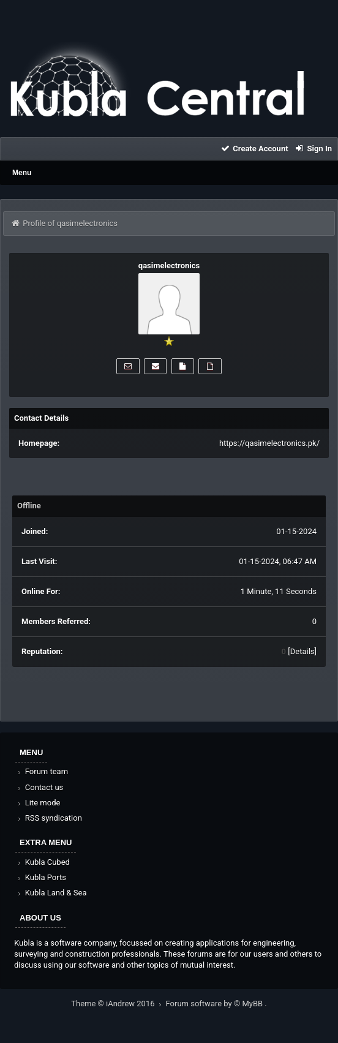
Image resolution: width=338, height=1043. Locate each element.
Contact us (39, 787)
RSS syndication (49, 818)
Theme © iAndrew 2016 (118, 1003)
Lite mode (38, 802)
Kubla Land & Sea (51, 892)
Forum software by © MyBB (215, 1003)
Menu (21, 172)
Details (302, 651)
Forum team (42, 771)
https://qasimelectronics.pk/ (269, 443)
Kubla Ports (41, 877)
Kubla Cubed (43, 862)
